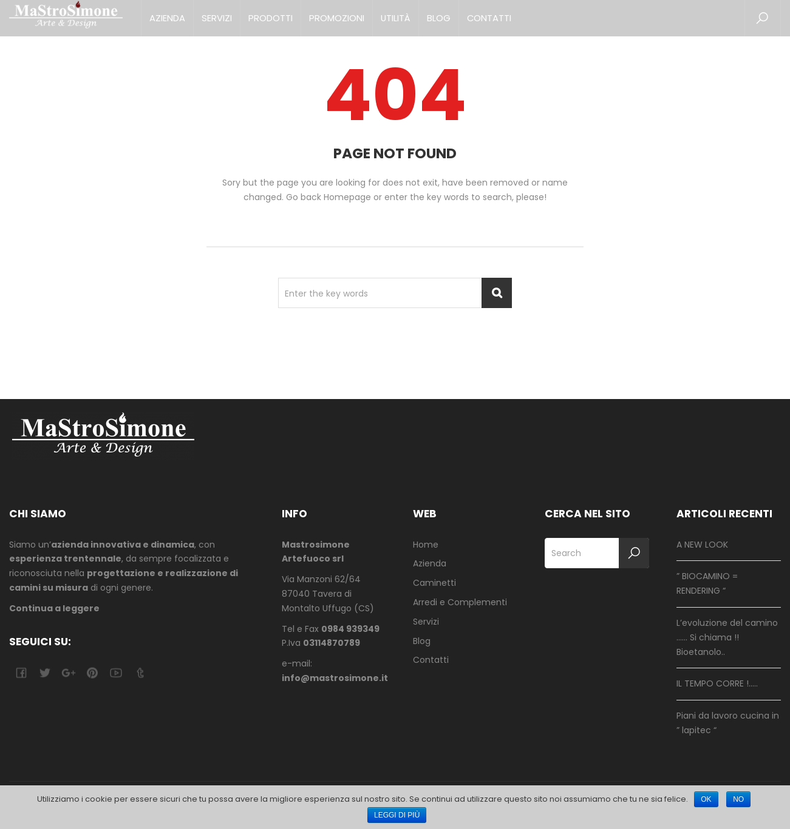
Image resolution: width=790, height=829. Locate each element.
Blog (439, 18)
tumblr (139, 672)
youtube (115, 672)
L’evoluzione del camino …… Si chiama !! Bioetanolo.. (727, 637)
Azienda (167, 18)
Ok (706, 799)
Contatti (489, 18)
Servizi (217, 18)
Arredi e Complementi (460, 602)
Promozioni (336, 18)
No (738, 799)
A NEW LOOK (702, 545)
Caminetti (434, 583)
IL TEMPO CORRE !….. (717, 683)
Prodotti (270, 18)
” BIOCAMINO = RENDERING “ (707, 583)
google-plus (68, 672)
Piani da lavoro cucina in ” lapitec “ (727, 723)
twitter (44, 672)
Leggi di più (397, 815)
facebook (21, 672)
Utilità (395, 18)
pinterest (92, 672)
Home (425, 545)
